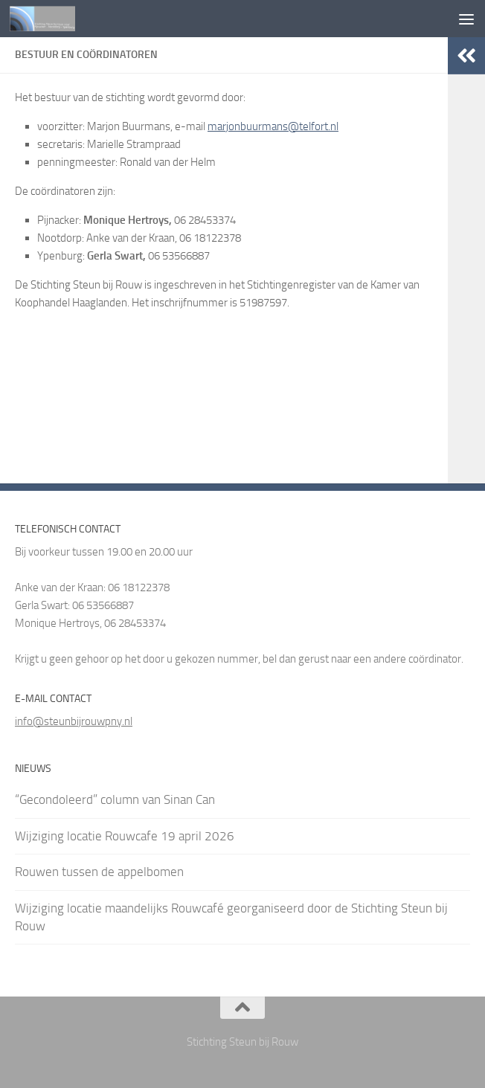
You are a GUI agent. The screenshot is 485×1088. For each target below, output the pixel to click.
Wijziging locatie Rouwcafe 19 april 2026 (124, 835)
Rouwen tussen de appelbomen (99, 871)
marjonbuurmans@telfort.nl (273, 126)
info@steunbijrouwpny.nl (73, 721)
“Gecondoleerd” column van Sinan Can (115, 799)
